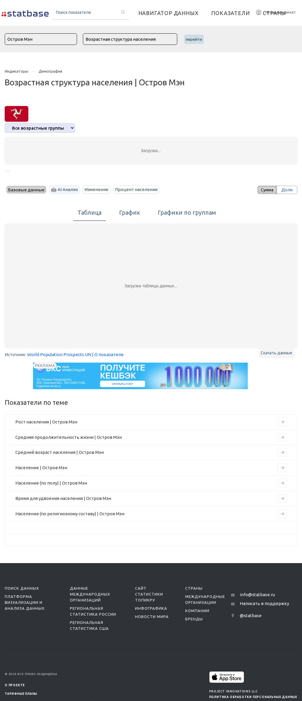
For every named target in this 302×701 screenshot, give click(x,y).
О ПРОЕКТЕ (15, 685)
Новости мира (152, 616)
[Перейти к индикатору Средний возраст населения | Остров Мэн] (282, 452)
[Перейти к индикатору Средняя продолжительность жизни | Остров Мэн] (282, 437)
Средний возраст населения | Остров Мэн (59, 452)
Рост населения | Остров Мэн (46, 421)
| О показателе (108, 354)
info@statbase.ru (257, 594)
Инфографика (151, 608)
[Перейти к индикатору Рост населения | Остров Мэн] (282, 422)
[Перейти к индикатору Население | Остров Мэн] (282, 467)
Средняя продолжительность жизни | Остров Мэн (68, 437)
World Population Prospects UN (59, 354)
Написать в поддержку (264, 603)
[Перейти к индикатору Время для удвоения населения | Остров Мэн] (282, 498)
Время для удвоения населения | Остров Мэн (63, 498)
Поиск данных (22, 588)
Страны (194, 588)
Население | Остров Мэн (41, 467)
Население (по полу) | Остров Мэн (51, 482)
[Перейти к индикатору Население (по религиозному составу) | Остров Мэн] (282, 513)
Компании (197, 611)
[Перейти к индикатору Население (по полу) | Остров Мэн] (282, 483)
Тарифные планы (21, 693)
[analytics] (40, 128)
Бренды (194, 619)
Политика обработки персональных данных (253, 697)
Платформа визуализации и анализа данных (25, 602)
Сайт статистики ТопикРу (149, 594)
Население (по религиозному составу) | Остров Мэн (69, 513)
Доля (287, 189)
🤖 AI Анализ (64, 189)
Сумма (265, 189)
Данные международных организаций (90, 594)
